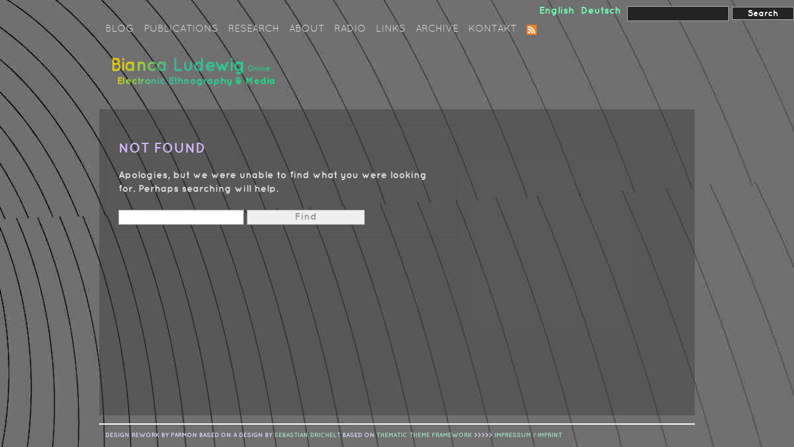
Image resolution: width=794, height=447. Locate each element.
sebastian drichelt (307, 435)
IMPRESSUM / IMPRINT (528, 435)
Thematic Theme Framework (424, 435)
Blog (119, 29)
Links (391, 29)
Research (253, 29)
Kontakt (492, 29)
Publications (181, 29)
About (306, 29)
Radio (350, 29)
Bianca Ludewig (195, 76)
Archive (437, 29)
